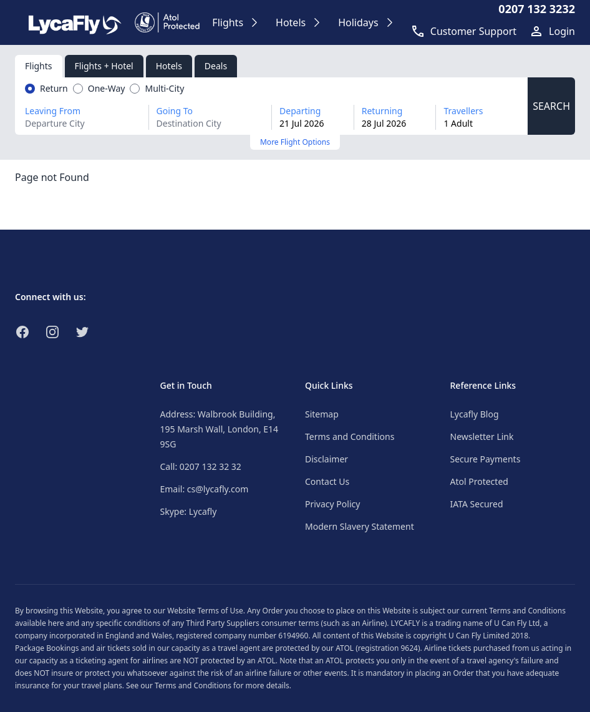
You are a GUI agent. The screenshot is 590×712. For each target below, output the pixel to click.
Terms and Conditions (349, 436)
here (56, 623)
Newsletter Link (482, 436)
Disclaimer (326, 459)
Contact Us (327, 481)
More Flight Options (295, 142)
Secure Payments (485, 459)
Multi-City (164, 88)
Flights (38, 66)
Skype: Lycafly (188, 511)
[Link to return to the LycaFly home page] (75, 22)
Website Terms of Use (205, 610)
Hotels (169, 66)
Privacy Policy (332, 504)
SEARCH (551, 106)
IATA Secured (476, 504)
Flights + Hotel (104, 66)
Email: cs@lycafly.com (204, 489)
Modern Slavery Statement (359, 526)
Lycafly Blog (474, 414)
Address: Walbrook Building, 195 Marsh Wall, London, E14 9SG (219, 429)
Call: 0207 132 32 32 (200, 466)
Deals (216, 66)
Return (54, 88)
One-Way (106, 88)
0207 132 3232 (536, 8)
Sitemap (322, 414)
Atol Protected (479, 481)
